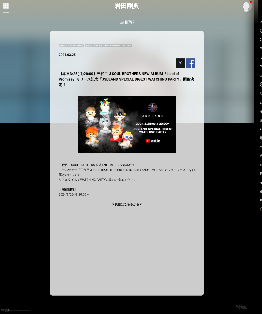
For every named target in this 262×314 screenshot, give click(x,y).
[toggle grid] (6, 6)
